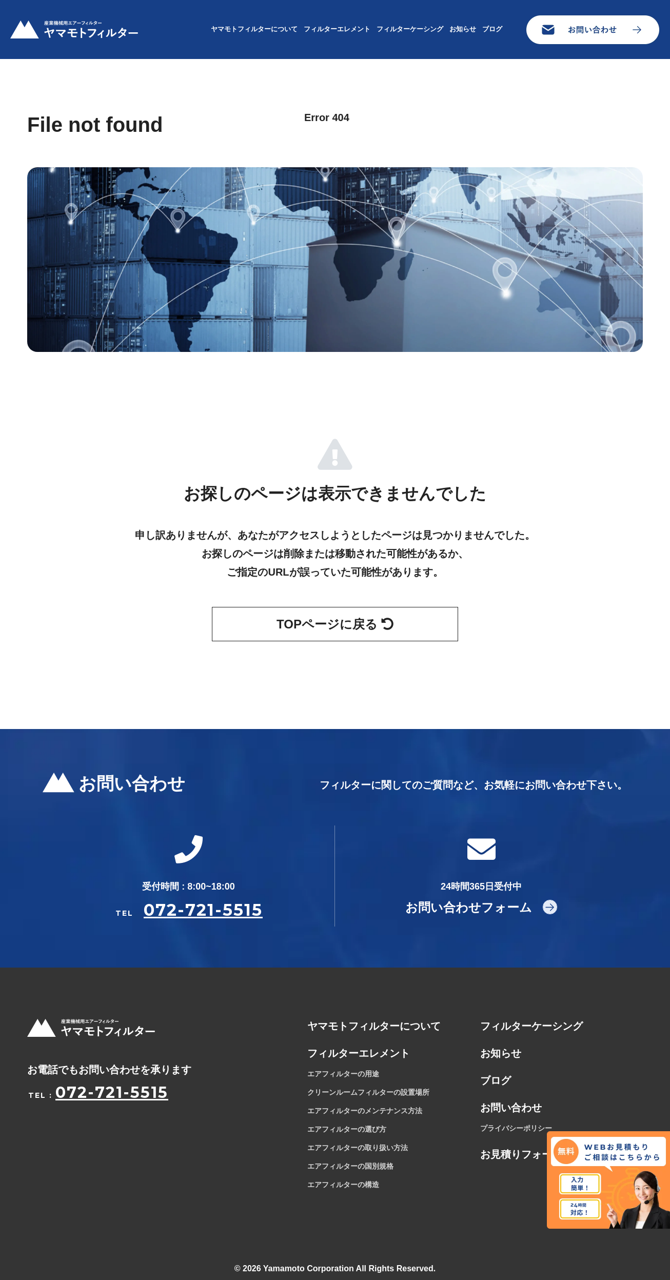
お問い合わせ (511, 1107)
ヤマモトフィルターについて (254, 29)
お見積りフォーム (521, 1154)
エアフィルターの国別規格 (350, 1166)
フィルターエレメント (337, 29)
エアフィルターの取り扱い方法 (357, 1148)
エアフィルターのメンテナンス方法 (364, 1111)
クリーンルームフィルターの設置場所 (368, 1092)
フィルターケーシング (410, 29)
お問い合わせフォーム (468, 907)
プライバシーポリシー (516, 1128)
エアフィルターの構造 (343, 1184)
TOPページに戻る (335, 624)
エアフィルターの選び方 (346, 1129)
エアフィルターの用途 (343, 1074)
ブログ (492, 29)
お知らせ (462, 29)
